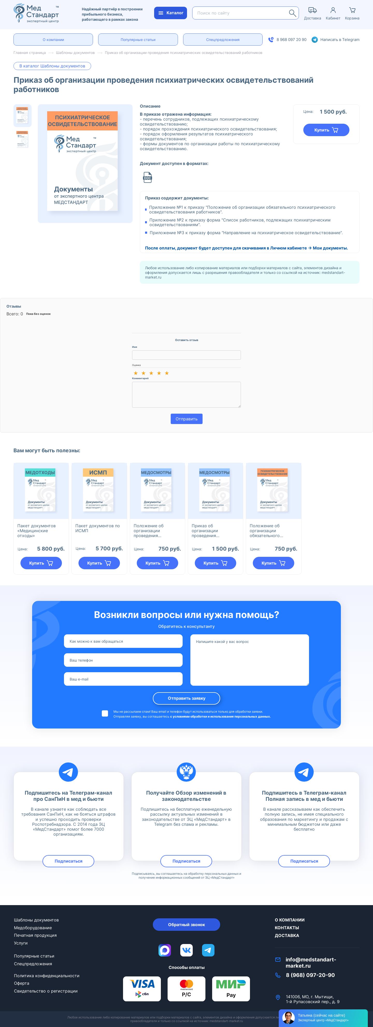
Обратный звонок (186, 924)
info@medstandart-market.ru (311, 962)
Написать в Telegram (340, 39)
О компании (53, 39)
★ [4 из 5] (159, 373)
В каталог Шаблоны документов (52, 65)
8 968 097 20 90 (291, 39)
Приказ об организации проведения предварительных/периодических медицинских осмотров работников (214, 530)
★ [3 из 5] (151, 373)
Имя (134, 346)
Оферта (21, 983)
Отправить (187, 418)
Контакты (287, 927)
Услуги (21, 943)
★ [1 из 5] (135, 373)
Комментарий (140, 378)
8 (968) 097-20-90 (310, 975)
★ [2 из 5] (143, 373)
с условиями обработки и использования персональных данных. (220, 716)
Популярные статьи (138, 39)
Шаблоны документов (36, 919)
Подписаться (68, 861)
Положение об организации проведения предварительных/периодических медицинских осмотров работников (156, 530)
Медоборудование (33, 927)
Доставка (287, 935)
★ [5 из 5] (166, 373)
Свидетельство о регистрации (46, 991)
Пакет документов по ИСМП (97, 528)
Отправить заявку (186, 698)
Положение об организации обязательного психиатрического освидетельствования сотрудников (272, 530)
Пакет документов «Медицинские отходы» (36, 530)
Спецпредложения (223, 39)
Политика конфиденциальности (47, 975)
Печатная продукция (35, 935)
